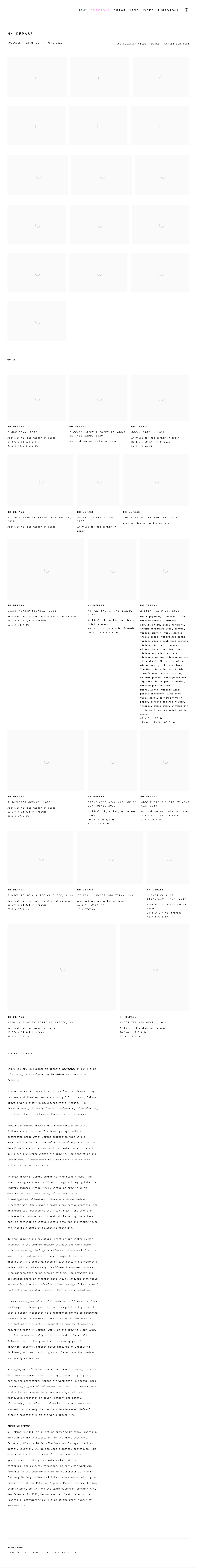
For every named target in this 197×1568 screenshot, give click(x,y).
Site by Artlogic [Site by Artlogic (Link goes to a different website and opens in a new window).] (66, 1552)
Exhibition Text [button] (177, 43)
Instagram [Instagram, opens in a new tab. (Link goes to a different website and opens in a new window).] (187, 10)
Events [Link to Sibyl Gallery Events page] (148, 10)
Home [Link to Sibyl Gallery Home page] (82, 10)
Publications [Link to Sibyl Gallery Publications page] (168, 10)
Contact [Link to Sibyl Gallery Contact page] (120, 10)
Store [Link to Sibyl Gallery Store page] (134, 10)
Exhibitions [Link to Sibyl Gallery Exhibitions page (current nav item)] (100, 10)
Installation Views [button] (131, 43)
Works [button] (155, 43)
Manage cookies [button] (15, 1547)
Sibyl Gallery (20, 10)
